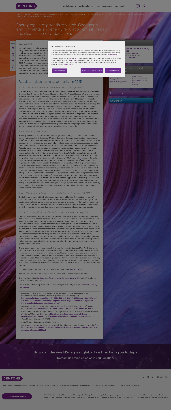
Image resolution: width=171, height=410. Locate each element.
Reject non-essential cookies (92, 70)
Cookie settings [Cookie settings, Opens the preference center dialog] (59, 70)
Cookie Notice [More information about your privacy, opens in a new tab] (68, 64)
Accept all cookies (113, 70)
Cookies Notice (112, 54)
